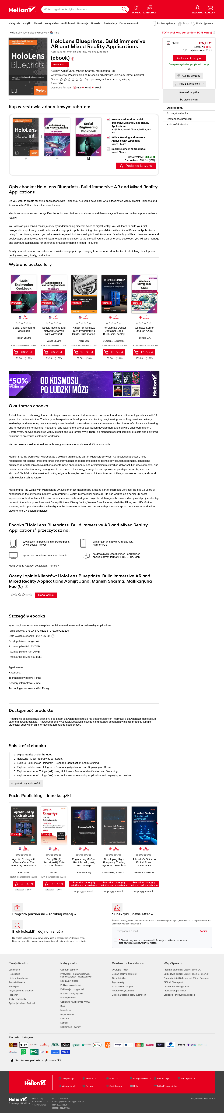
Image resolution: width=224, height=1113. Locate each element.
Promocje (83, 23)
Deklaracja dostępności (72, 989)
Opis (175, 107)
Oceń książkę (119, 978)
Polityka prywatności (70, 985)
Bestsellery (110, 23)
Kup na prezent (191, 75)
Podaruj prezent (205, 23)
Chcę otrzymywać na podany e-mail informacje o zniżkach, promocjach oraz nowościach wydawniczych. (150, 941)
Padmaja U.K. (144, 338)
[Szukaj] (124, 9)
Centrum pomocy (69, 969)
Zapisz (204, 931)
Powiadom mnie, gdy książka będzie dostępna (84, 884)
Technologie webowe (21, 677)
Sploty (136, 1086)
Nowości (96, 23)
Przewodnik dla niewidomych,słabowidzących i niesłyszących (76, 975)
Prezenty (13, 995)
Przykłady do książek (122, 986)
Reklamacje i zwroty (70, 1027)
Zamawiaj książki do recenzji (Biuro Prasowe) (186, 978)
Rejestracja (14, 974)
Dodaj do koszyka (189, 58)
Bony (186, 23)
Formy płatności (68, 997)
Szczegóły (177, 113)
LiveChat (64, 1018)
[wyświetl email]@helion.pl (71, 1101)
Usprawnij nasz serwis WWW (75, 1001)
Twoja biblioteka (17, 982)
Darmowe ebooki (129, 23)
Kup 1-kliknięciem (189, 83)
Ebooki (38, 23)
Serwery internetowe (21, 682)
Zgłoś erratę (16, 667)
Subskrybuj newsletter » (132, 914)
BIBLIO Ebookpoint (173, 982)
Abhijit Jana (68, 70)
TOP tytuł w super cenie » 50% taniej (187, 32)
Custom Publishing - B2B (176, 986)
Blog (62, 1006)
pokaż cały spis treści (27, 783)
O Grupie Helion (120, 969)
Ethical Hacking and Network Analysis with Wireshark (54, 330)
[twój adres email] (155, 931)
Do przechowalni (189, 99)
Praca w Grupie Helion (175, 990)
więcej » (153, 943)
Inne (38, 677)
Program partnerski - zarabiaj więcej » (44, 914)
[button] (157, 293)
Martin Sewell (108, 872)
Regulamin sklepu (69, 981)
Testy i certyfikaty (17, 999)
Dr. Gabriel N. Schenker (114, 341)
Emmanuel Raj (84, 872)
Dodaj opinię (46, 595)
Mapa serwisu (67, 1014)
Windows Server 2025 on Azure (144, 329)
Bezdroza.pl (163, 1078)
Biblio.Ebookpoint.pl (167, 1086)
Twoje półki (14, 986)
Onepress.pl (68, 1078)
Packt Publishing (78, 74)
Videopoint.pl (68, 1086)
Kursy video (52, 23)
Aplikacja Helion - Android (22, 1003)
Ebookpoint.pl (188, 1078)
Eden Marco (24, 872)
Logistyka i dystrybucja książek (179, 995)
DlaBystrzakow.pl (142, 1078)
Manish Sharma (85, 70)
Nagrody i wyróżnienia (123, 990)
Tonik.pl (211, 1098)
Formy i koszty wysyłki (71, 993)
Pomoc (53, 565)
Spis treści (177, 124)
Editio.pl (113, 1078)
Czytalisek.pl (115, 1086)
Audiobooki (68, 23)
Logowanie (14, 969)
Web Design (43, 688)
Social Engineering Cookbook (128, 149)
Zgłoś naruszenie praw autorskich (129, 995)
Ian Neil (54, 872)
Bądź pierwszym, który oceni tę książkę (107, 79)
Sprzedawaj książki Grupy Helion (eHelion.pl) (186, 974)
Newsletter (65, 1010)
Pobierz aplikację (166, 23)
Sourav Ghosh (122, 872)
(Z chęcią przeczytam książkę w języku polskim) (116, 74)
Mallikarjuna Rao (105, 70)
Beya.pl (89, 1086)
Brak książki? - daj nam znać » (37, 931)
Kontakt (64, 1022)
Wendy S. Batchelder (144, 872)
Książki (27, 23)
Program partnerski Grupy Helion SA (182, 969)
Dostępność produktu (179, 118)
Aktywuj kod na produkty (21, 990)
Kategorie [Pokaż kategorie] (14, 23)
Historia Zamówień (18, 978)
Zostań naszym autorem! (124, 974)
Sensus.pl (91, 1078)
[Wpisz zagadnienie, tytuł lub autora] (80, 9)
